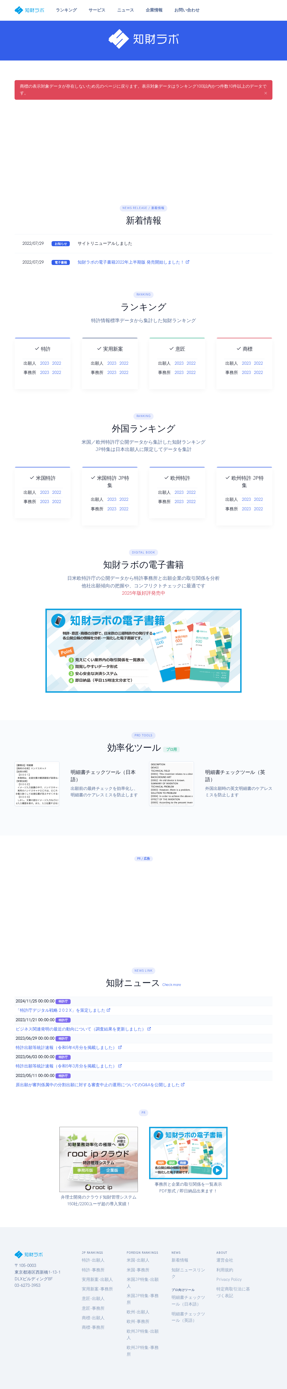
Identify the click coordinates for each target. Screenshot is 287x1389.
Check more (171, 985)
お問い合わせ (187, 10)
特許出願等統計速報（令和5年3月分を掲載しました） (69, 1066)
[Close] (265, 93)
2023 (44, 374)
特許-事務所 (93, 1269)
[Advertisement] (143, 145)
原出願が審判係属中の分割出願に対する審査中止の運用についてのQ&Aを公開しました (100, 1084)
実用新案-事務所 (97, 1289)
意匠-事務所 (93, 1308)
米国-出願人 (138, 1260)
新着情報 (180, 1260)
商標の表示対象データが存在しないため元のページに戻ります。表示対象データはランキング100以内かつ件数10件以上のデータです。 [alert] (143, 90)
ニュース (125, 10)
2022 (56, 374)
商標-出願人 (93, 1317)
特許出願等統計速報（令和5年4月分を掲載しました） (69, 1047)
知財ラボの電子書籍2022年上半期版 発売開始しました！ (134, 262)
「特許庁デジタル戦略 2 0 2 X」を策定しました (63, 1010)
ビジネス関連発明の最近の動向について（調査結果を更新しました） (83, 1029)
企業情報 (154, 10)
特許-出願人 (93, 1260)
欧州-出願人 (138, 1311)
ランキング (66, 10)
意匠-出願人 (93, 1298)
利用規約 (224, 1269)
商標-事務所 (93, 1327)
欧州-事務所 (138, 1321)
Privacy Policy (229, 1279)
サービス (97, 10)
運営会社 (224, 1260)
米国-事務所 (138, 1269)
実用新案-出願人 (97, 1279)
